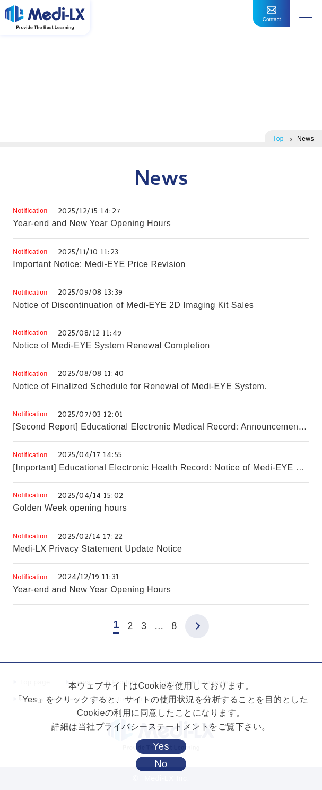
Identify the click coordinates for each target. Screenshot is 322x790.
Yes (161, 746)
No (160, 764)
